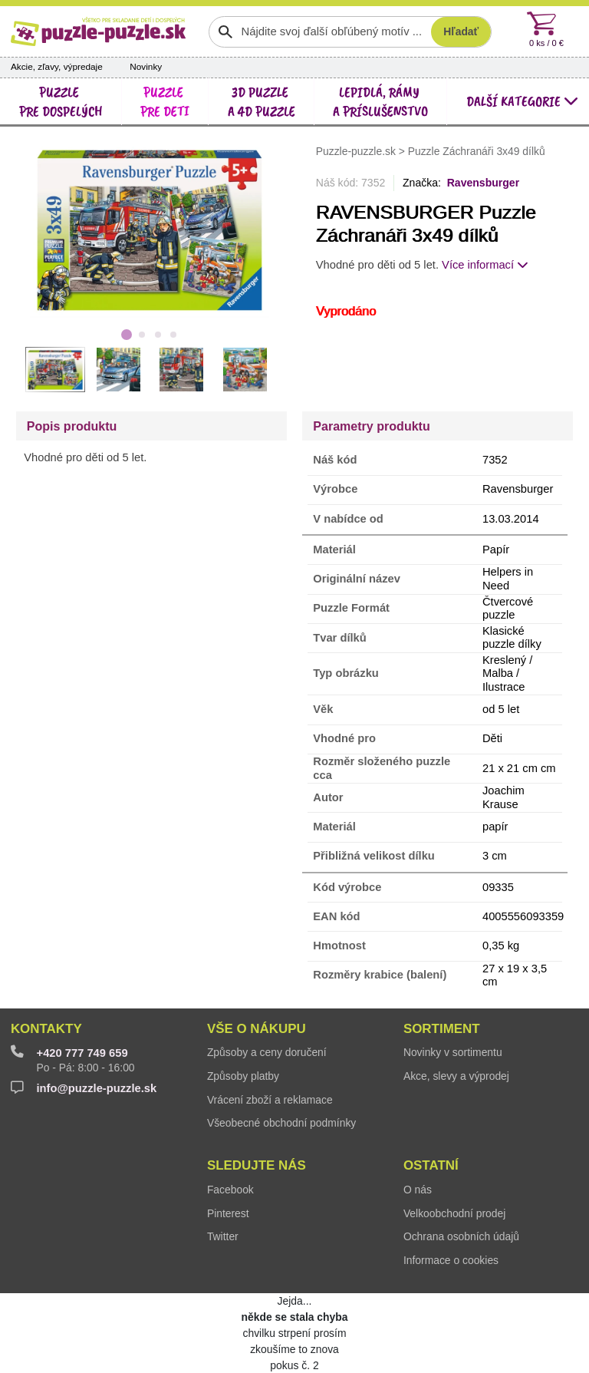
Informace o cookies (451, 1260)
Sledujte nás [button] (256, 1165)
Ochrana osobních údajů (461, 1236)
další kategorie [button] (522, 101)
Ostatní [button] (431, 1165)
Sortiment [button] (441, 1028)
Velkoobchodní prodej (454, 1213)
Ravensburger (483, 183)
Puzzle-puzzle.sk (357, 150)
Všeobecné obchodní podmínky (281, 1123)
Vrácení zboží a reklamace (270, 1100)
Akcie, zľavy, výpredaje (57, 66)
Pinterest (228, 1213)
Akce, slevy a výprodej (456, 1076)
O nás (417, 1189)
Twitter (223, 1236)
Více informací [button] (485, 265)
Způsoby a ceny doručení (267, 1052)
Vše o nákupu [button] (256, 1028)
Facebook (230, 1189)
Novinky (146, 66)
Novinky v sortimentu (452, 1052)
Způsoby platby (243, 1076)
